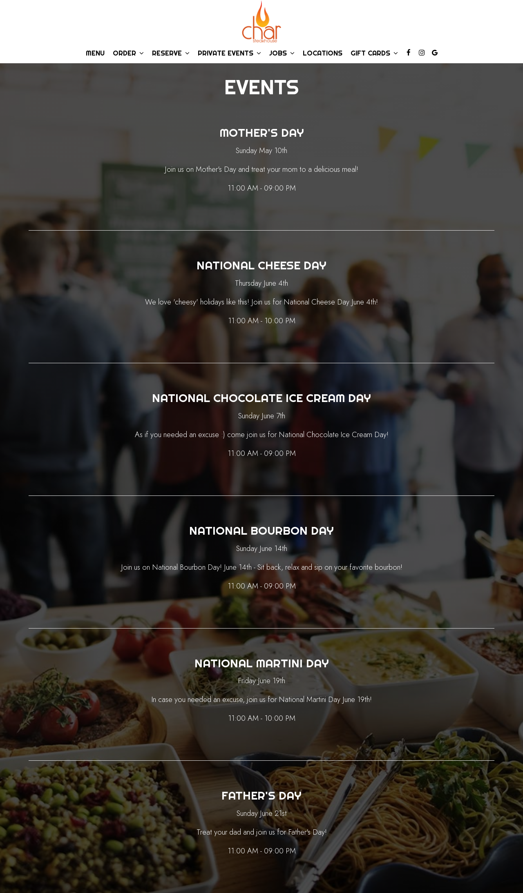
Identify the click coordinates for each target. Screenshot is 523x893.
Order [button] (128, 53)
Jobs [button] (282, 53)
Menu (95, 53)
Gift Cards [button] (374, 53)
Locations (322, 53)
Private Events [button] (229, 53)
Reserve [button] (171, 53)
